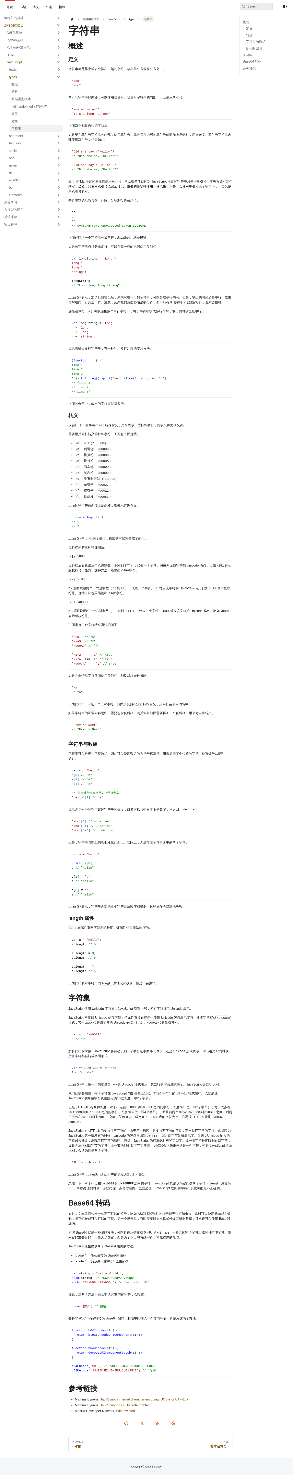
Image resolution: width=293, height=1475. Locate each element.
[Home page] (72, 19)
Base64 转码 (252, 61)
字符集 (248, 55)
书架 (23, 7)
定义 (249, 28)
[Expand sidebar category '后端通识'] (58, 217)
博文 (36, 7)
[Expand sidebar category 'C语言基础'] (58, 32)
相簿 (62, 7)
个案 (49, 7)
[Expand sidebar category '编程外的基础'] (58, 18)
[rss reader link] (158, 1423)
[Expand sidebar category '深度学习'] (58, 202)
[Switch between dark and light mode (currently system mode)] (285, 6)
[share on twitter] (143, 1423)
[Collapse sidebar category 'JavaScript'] (58, 62)
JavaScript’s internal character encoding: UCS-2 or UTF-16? (144, 1399)
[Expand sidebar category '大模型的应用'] (58, 209)
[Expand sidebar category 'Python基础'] (58, 40)
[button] (35, 69)
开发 (10, 7)
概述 (246, 22)
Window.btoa (125, 1411)
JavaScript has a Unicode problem (125, 1405)
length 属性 (254, 48)
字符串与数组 (256, 41)
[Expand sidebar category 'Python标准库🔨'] (58, 47)
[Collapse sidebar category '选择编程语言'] (58, 25)
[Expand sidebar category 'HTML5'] (58, 55)
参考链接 (249, 68)
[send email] (174, 1423)
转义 (249, 35)
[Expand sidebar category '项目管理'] (58, 224)
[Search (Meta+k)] (256, 6)
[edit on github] (127, 1423)
